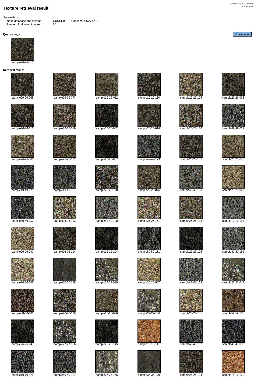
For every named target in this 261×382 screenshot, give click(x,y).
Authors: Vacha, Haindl (241, 3)
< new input (242, 34)
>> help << (247, 6)
